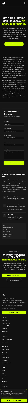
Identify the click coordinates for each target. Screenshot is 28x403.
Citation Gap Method (7, 339)
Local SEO (4, 334)
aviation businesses (17, 67)
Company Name (8, 142)
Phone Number (7, 135)
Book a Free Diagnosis (14, 400)
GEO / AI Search (6, 323)
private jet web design (18, 71)
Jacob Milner (5, 386)
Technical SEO (5, 325)
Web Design (5, 331)
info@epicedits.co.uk (8, 227)
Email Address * (8, 128)
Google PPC (5, 336)
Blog (3, 373)
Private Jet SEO (5, 320)
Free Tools (4, 381)
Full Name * (6, 121)
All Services (4, 342)
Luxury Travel (5, 352)
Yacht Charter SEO (6, 363)
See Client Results (14, 280)
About (3, 370)
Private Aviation (5, 349)
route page (15, 75)
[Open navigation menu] (24, 3)
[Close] (24, 391)
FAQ (3, 378)
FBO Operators (5, 355)
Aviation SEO (5, 360)
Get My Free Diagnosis (14, 275)
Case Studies (5, 376)
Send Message (14, 163)
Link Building (5, 328)
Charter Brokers (5, 357)
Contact (4, 384)
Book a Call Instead (14, 44)
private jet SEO (17, 61)
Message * (6, 149)
